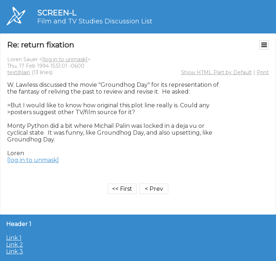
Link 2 (14, 244)
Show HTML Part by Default (216, 72)
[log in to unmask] (65, 59)
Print (263, 72)
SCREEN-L (56, 12)
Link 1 (14, 237)
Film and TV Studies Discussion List (94, 21)
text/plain (18, 72)
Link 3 (14, 251)
